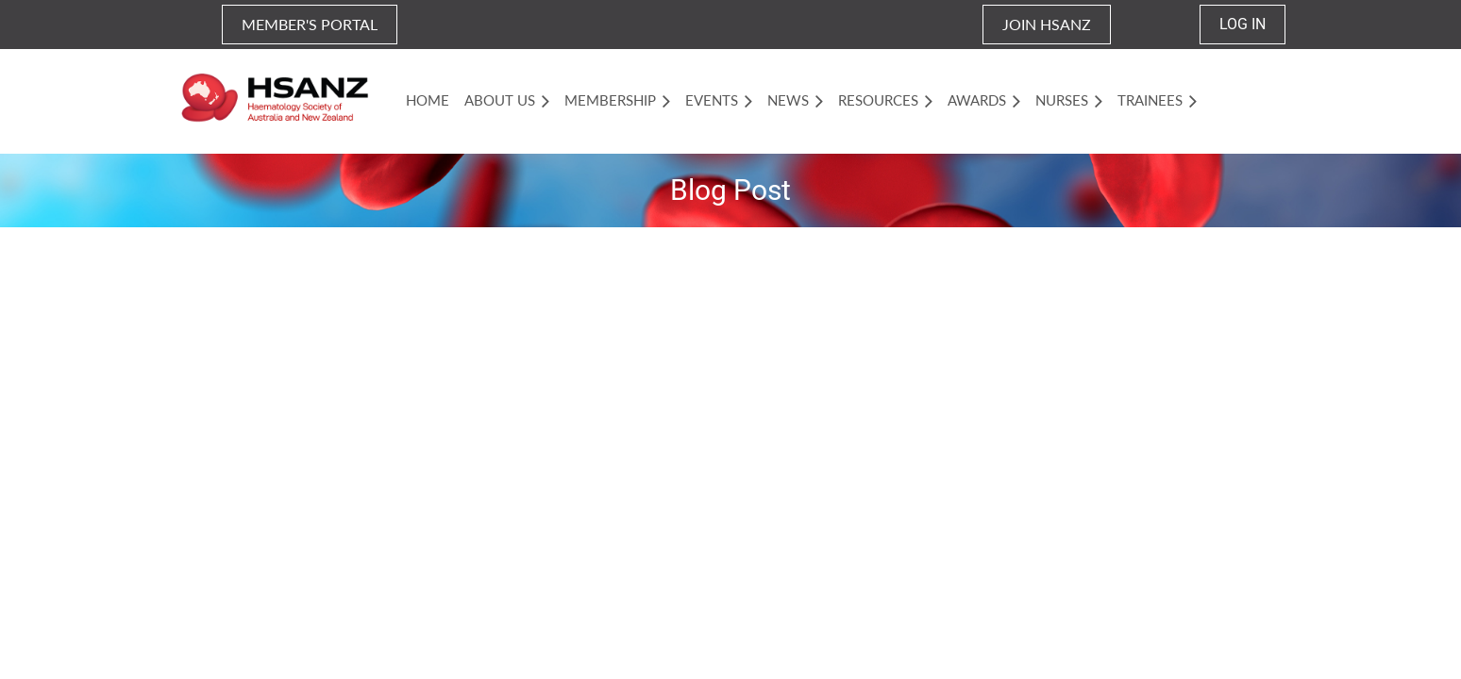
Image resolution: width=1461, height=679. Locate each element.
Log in (1242, 24)
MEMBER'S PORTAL (310, 24)
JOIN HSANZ (1046, 24)
